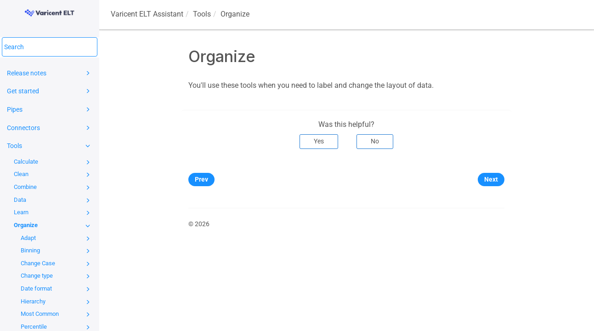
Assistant (147, 14)
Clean (53, 175)
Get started (50, 91)
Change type (57, 276)
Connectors (50, 128)
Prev (201, 179)
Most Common (57, 314)
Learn (53, 213)
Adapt (57, 239)
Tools (50, 146)
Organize (53, 226)
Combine (53, 188)
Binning (57, 251)
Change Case (57, 264)
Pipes (50, 109)
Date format (57, 289)
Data (53, 200)
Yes (319, 141)
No (375, 141)
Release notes (50, 73)
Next (491, 179)
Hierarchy (57, 302)
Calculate (53, 162)
